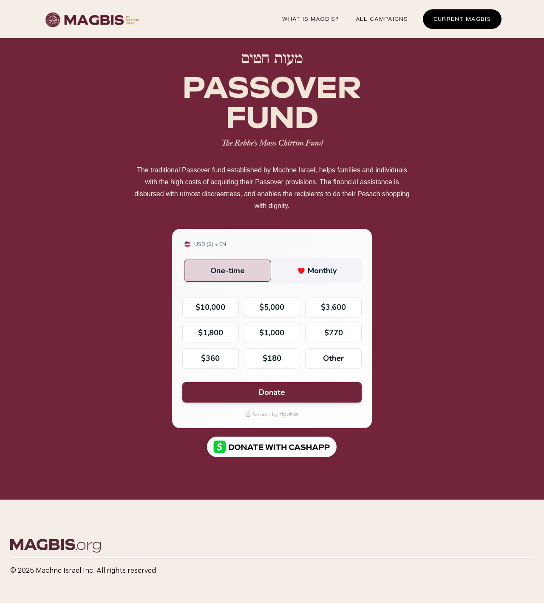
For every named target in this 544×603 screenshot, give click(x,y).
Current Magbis (462, 19)
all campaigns (382, 19)
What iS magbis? (310, 19)
